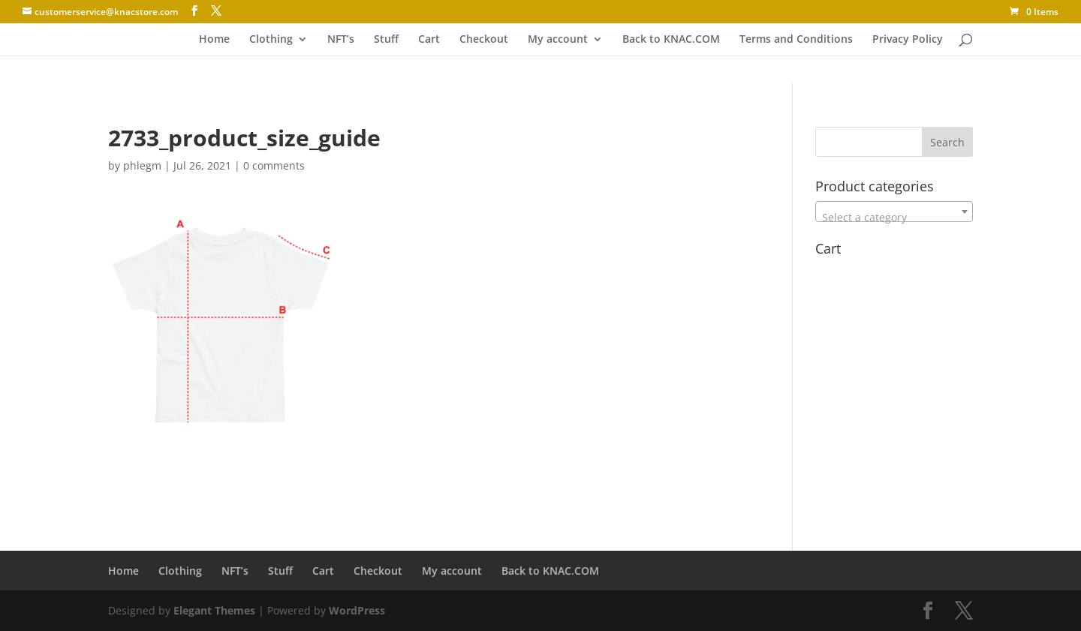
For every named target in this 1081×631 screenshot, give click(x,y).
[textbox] (894, 217)
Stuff (386, 40)
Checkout (483, 40)
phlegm (142, 165)
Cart (429, 40)
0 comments (274, 165)
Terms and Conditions (796, 40)
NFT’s (340, 40)
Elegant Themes (214, 610)
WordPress (357, 610)
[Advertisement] (283, 460)
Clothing (271, 40)
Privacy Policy (907, 40)
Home (214, 40)
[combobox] (894, 211)
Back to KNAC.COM (671, 40)
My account (558, 40)
